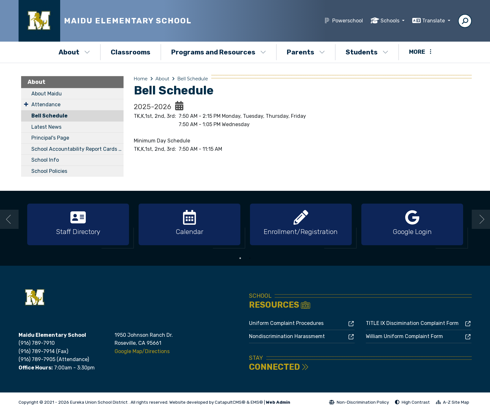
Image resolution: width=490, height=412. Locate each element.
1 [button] (240, 258)
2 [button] (250, 258)
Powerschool (347, 21)
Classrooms (130, 52)
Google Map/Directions (142, 351)
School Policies (49, 171)
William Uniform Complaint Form (404, 336)
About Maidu (46, 94)
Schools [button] (391, 21)
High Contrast (416, 402)
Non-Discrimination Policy (359, 403)
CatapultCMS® (230, 402)
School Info (45, 160)
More (420, 51)
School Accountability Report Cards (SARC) (77, 149)
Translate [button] (434, 21)
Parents (306, 52)
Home (141, 79)
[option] (78, 225)
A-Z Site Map (452, 403)
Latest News (46, 127)
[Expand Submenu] (26, 104)
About (74, 52)
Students (367, 52)
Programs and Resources (218, 52)
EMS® (257, 402)
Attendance (45, 104)
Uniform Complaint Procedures (286, 323)
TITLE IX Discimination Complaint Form (412, 323)
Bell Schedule (49, 116)
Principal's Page (50, 138)
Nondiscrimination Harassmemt (287, 336)
